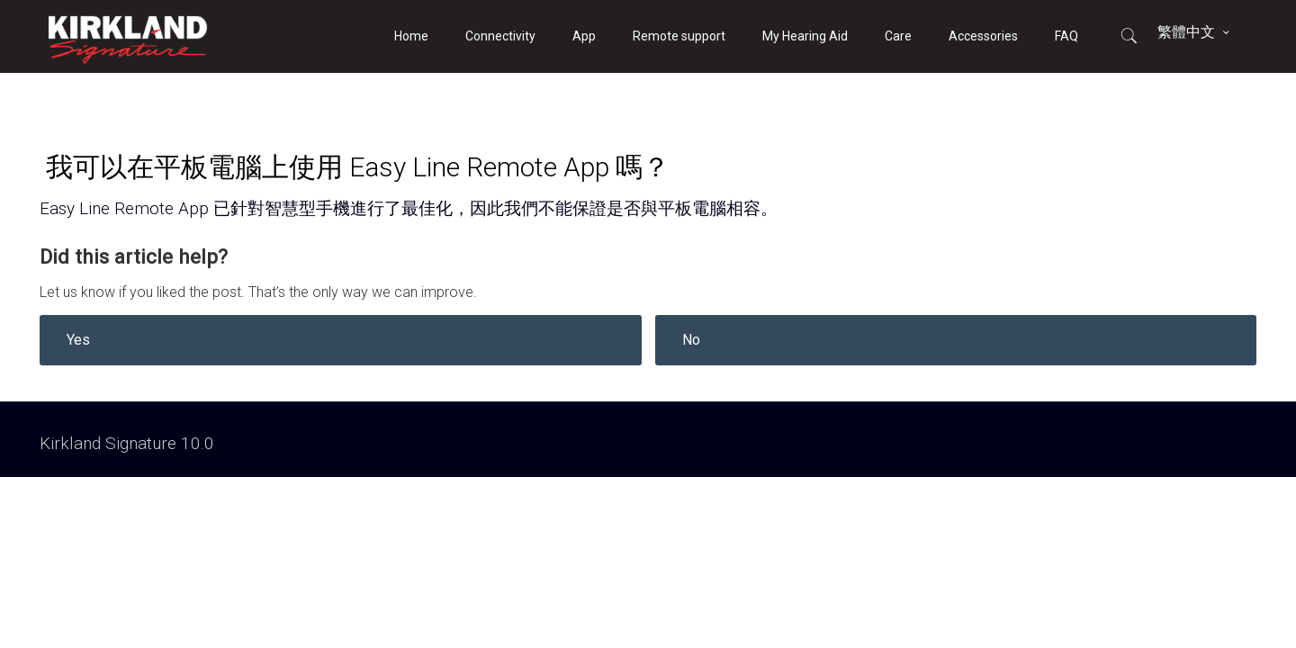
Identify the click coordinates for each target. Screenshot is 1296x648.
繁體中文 (1194, 31)
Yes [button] (78, 339)
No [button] (691, 339)
